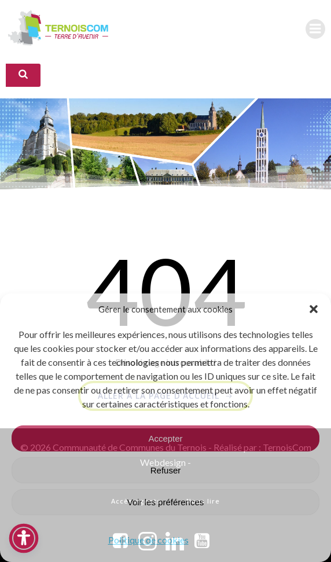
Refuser (165, 470)
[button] (313, 309)
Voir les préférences (165, 502)
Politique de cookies (148, 539)
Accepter (165, 438)
